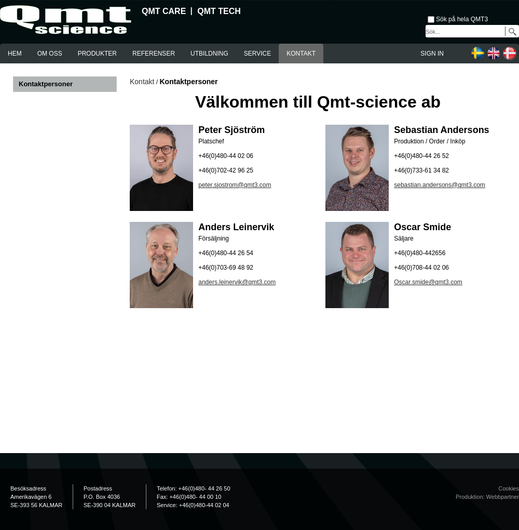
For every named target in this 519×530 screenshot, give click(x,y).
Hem (15, 53)
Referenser (153, 53)
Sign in (432, 53)
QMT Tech (219, 11)
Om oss (49, 53)
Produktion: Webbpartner (487, 497)
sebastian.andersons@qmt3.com (439, 185)
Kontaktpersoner (46, 84)
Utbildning (209, 53)
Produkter (97, 53)
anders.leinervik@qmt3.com (237, 282)
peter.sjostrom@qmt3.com (234, 185)
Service (257, 53)
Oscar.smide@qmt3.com (428, 282)
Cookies (508, 488)
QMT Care (164, 11)
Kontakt (301, 53)
